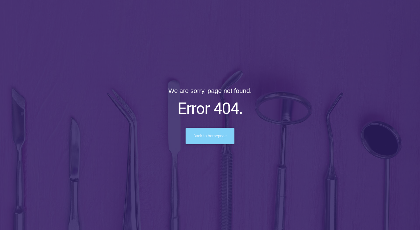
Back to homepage (210, 136)
